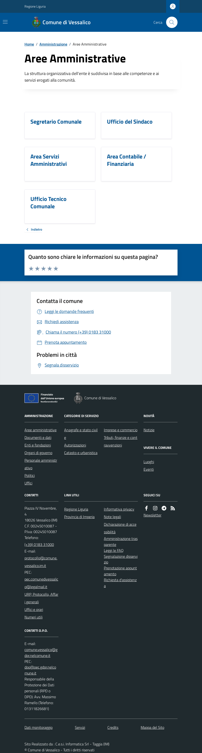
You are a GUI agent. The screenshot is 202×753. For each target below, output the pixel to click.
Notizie (149, 430)
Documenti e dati (37, 437)
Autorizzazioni (75, 445)
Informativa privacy (119, 509)
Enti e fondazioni (37, 445)
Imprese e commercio (120, 430)
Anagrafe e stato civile (81, 433)
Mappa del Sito (152, 727)
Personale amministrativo (40, 464)
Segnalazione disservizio (121, 559)
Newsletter (152, 515)
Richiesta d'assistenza (120, 583)
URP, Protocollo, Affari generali (41, 598)
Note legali (112, 517)
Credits (112, 727)
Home (29, 44)
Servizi (80, 727)
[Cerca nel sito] (170, 22)
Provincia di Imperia (79, 517)
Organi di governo (38, 453)
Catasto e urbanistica (80, 453)
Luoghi (149, 462)
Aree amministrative (40, 430)
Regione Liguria (35, 6)
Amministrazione (53, 44)
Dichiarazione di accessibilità (120, 528)
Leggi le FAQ (114, 550)
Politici (29, 475)
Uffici (28, 483)
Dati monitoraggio (38, 727)
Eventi (149, 469)
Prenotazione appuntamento (120, 571)
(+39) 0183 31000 (39, 544)
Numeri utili (33, 617)
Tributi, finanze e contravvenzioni (120, 441)
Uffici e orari (33, 609)
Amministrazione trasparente (121, 541)
